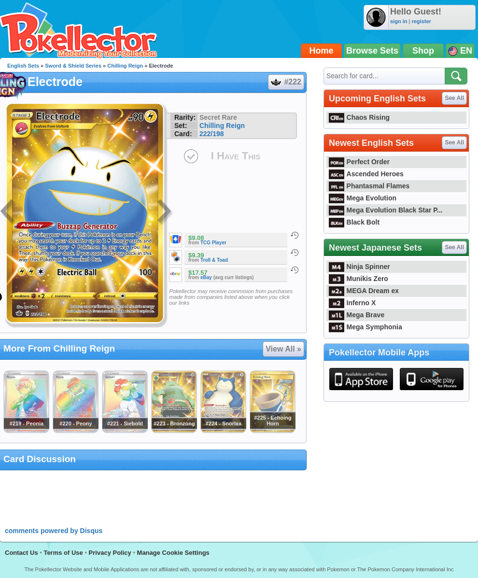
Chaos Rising (359, 117)
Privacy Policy (110, 552)
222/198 (211, 134)
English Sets (23, 66)
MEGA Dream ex (364, 291)
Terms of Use (63, 552)
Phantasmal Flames (369, 186)
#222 (285, 82)
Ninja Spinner (359, 266)
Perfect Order (359, 162)
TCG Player (213, 242)
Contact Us (21, 552)
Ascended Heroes (366, 174)
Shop (423, 51)
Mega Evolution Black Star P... (386, 210)
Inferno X (352, 303)
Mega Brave (356, 315)
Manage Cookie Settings (173, 552)
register (421, 21)
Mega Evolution (362, 198)
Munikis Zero (358, 278)
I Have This (235, 156)
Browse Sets (372, 51)
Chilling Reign (125, 66)
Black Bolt (354, 222)
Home (321, 51)
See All (454, 98)
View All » (283, 349)
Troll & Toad (214, 260)
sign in (398, 21)
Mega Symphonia (365, 327)
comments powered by (53, 531)
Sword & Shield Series (73, 66)
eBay (206, 277)
